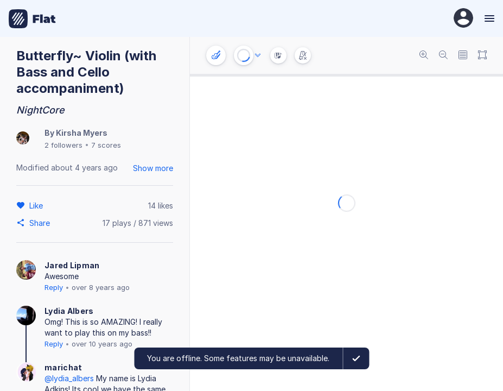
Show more (153, 168)
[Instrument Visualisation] (278, 55)
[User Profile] (463, 18)
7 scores (106, 145)
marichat (63, 367)
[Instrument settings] (216, 55)
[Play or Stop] (243, 55)
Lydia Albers (69, 311)
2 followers (63, 145)
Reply (53, 287)
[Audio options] (257, 55)
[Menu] (488, 18)
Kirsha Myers (81, 132)
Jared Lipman (72, 265)
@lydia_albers (69, 378)
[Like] (37, 205)
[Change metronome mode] (303, 55)
